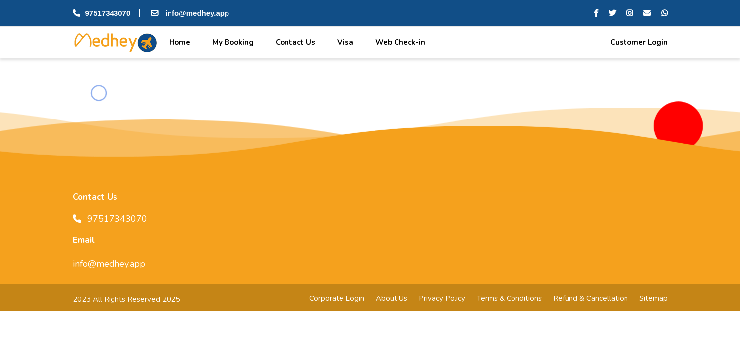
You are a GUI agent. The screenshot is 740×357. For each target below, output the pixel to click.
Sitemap (653, 298)
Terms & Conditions (509, 298)
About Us (391, 298)
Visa (344, 42)
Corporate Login (336, 298)
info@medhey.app (189, 13)
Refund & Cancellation (590, 298)
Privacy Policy (442, 298)
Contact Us (294, 42)
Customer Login (638, 42)
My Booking (232, 42)
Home (178, 42)
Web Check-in (399, 42)
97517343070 (102, 13)
